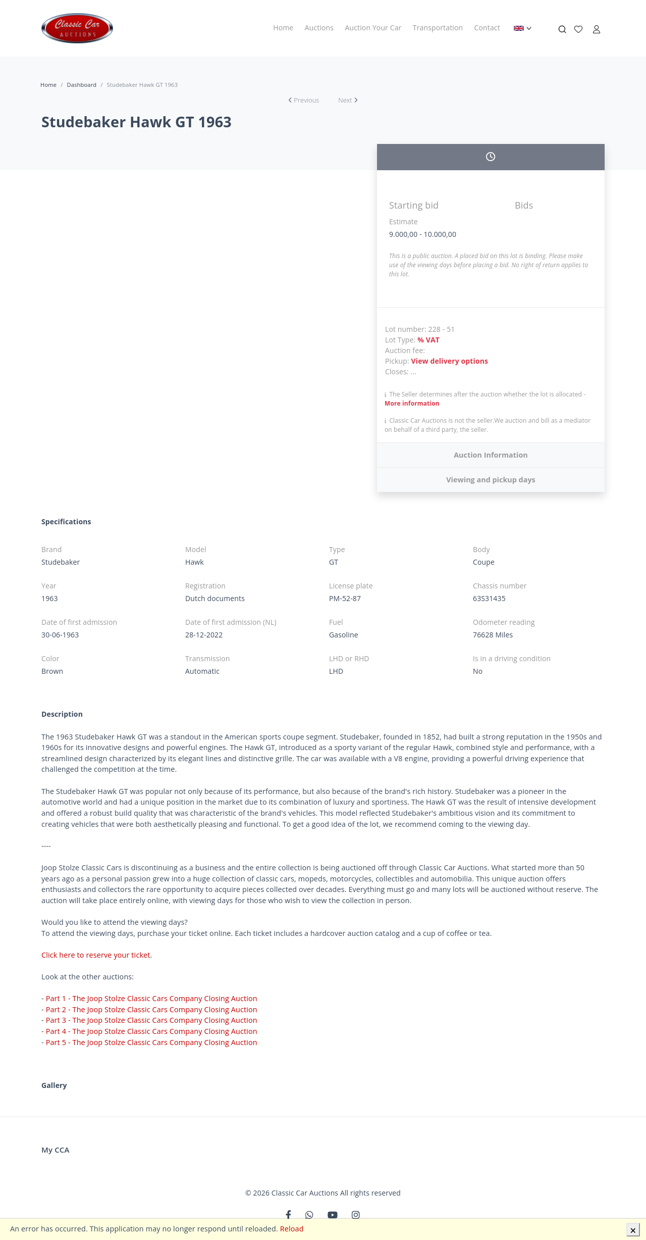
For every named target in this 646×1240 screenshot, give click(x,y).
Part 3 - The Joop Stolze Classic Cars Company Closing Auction (151, 1020)
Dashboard (81, 84)
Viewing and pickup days (490, 479)
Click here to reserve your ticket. (96, 955)
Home (283, 27)
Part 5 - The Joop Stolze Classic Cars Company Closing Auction (151, 1042)
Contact (487, 27)
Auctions (319, 27)
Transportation (438, 27)
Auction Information (491, 455)
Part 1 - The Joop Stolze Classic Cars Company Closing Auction (151, 998)
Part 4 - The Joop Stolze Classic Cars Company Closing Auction (151, 1031)
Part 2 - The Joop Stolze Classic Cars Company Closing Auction (151, 1009)
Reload (292, 1228)
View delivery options (450, 361)
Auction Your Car (373, 27)
